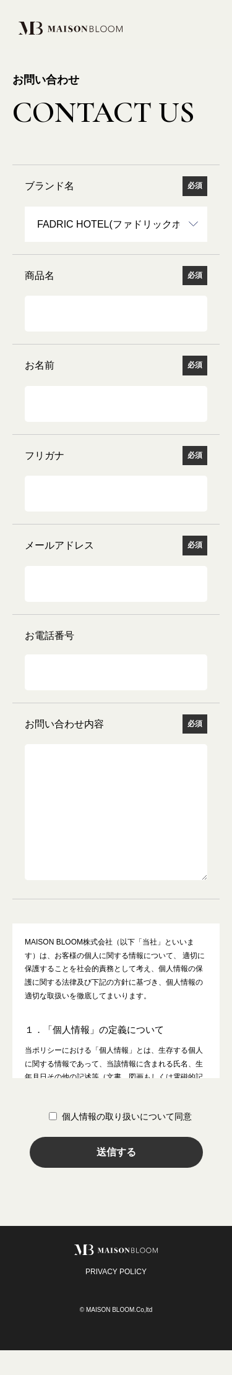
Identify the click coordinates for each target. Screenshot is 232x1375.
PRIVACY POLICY (116, 1296)
